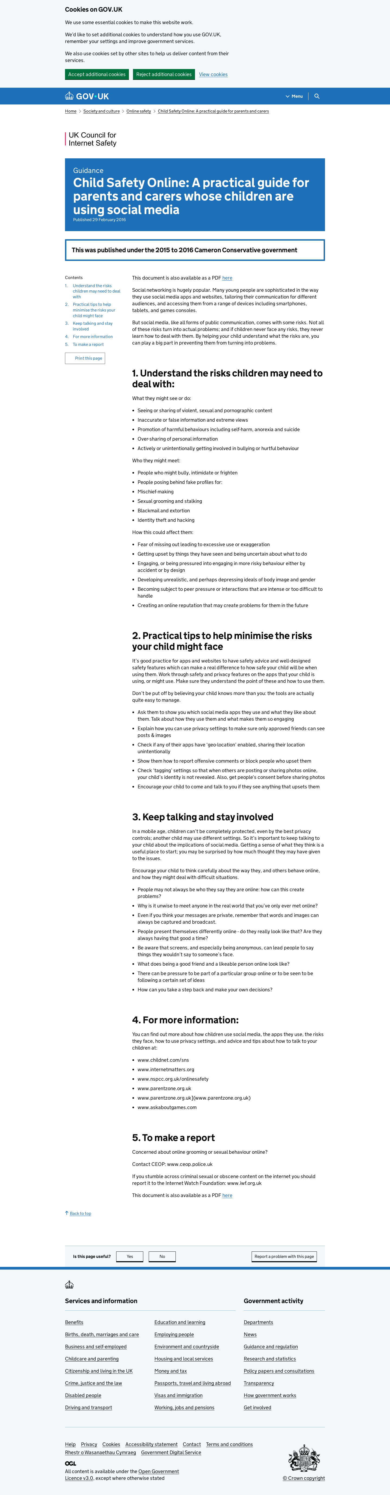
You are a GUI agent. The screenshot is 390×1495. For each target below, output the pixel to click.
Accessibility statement (151, 1444)
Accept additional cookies (97, 74)
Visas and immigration (178, 1395)
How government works (270, 1395)
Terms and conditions (229, 1444)
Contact (192, 1444)
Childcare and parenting (92, 1359)
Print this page (88, 358)
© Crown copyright (304, 1478)
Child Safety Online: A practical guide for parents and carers (213, 111)
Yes (135, 1256)
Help (70, 1444)
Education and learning (179, 1322)
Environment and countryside (186, 1346)
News (250, 1334)
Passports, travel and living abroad (192, 1383)
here (227, 278)
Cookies (111, 1444)
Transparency (259, 1383)
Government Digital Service (171, 1452)
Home (70, 111)
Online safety (138, 111)
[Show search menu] (316, 96)
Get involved (257, 1407)
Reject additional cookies (164, 74)
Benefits (74, 1322)
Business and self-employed (96, 1346)
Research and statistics (270, 1359)
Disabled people (83, 1395)
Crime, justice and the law (93, 1383)
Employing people (174, 1334)
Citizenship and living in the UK (99, 1371)
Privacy (89, 1444)
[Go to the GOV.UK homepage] (87, 96)
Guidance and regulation (271, 1346)
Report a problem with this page (284, 1256)
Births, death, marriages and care (102, 1334)
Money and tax (170, 1371)
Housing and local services (183, 1359)
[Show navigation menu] (294, 96)
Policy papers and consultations (279, 1371)
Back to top (78, 1213)
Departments (258, 1322)
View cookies (213, 74)
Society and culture (101, 111)
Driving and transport (88, 1407)
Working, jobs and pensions (184, 1407)
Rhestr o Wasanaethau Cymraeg (100, 1452)
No (168, 1256)
